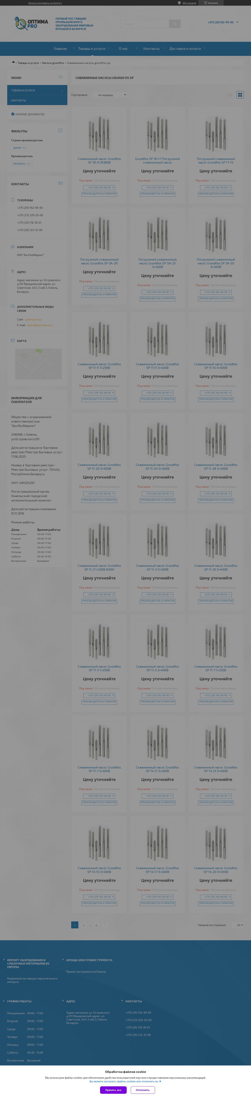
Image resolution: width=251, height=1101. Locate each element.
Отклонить (143, 1090)
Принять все (113, 1090)
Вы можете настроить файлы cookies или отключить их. (124, 1081)
